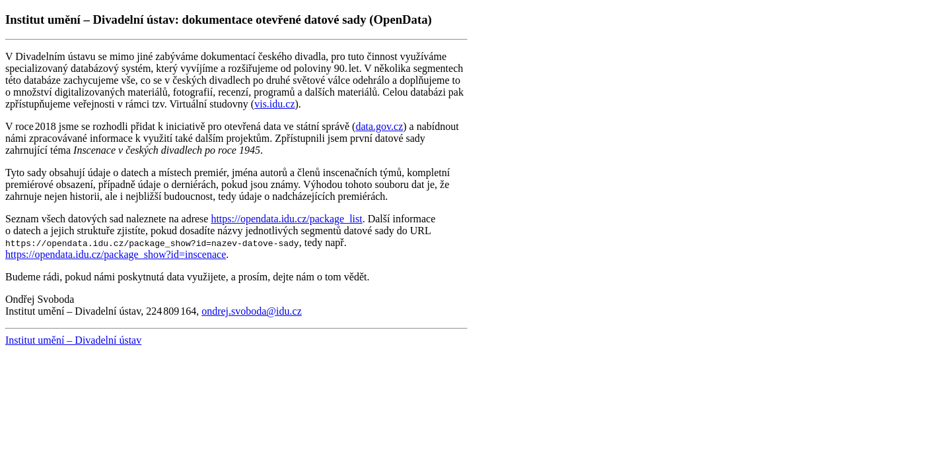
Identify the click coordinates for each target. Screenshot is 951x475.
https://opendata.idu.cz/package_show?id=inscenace (115, 254)
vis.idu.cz (274, 104)
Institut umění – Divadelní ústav (73, 340)
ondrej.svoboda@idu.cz (251, 311)
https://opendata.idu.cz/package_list (286, 218)
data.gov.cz (379, 126)
